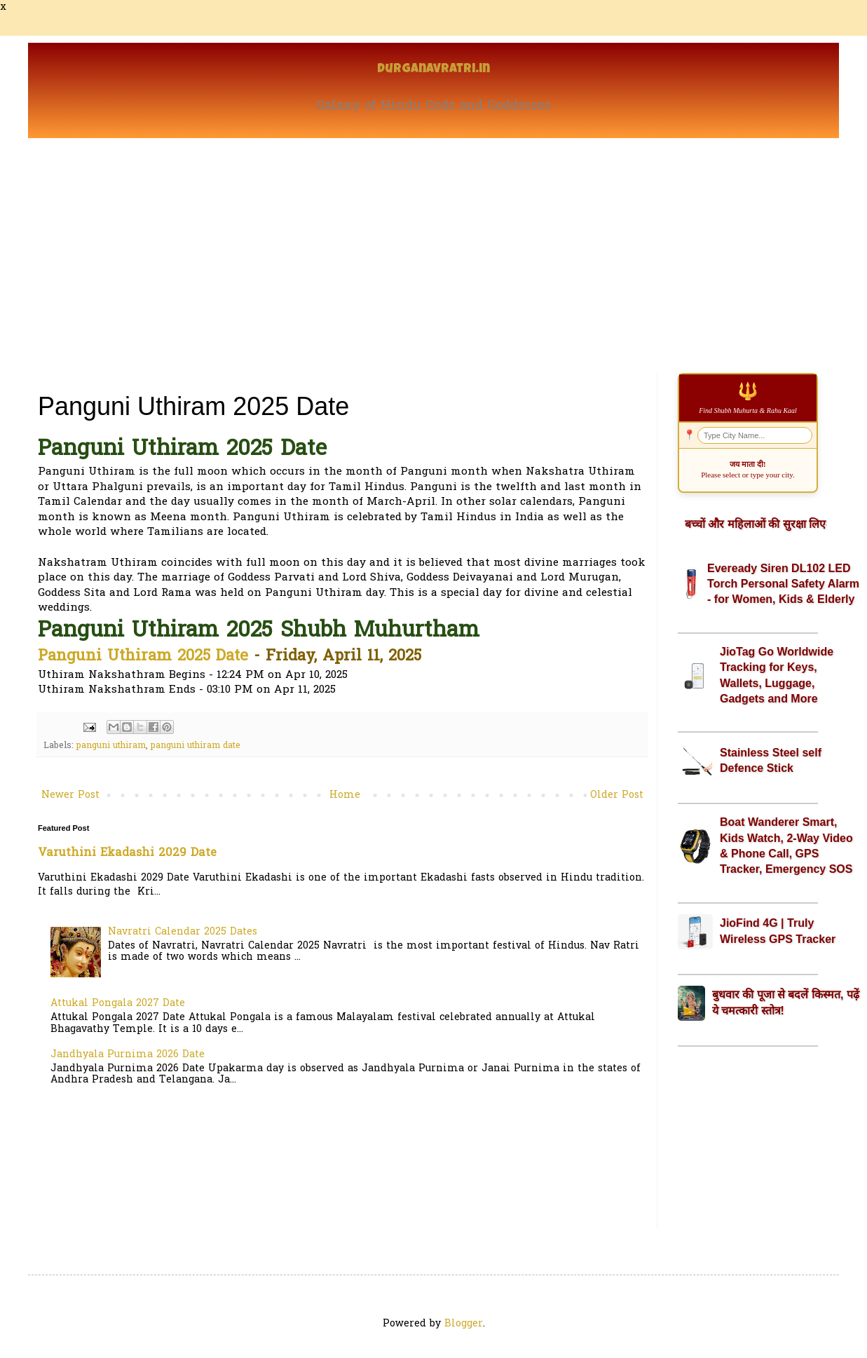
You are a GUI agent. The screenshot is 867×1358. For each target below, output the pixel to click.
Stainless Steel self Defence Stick (770, 760)
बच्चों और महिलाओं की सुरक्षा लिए (755, 524)
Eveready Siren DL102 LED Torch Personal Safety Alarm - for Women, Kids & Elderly (783, 584)
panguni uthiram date (195, 746)
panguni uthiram (111, 746)
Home (344, 795)
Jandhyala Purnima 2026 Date (127, 1054)
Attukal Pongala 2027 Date (117, 1003)
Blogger (463, 1324)
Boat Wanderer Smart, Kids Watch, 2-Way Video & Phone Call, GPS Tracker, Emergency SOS (786, 845)
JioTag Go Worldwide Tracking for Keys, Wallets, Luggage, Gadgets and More (776, 675)
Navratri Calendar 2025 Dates (182, 932)
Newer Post (70, 795)
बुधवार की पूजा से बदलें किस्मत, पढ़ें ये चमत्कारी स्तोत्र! (785, 1002)
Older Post (616, 795)
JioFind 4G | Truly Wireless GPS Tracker (777, 930)
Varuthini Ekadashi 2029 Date (127, 853)
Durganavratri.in (433, 70)
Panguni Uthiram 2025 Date (143, 657)
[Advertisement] (433, 243)
